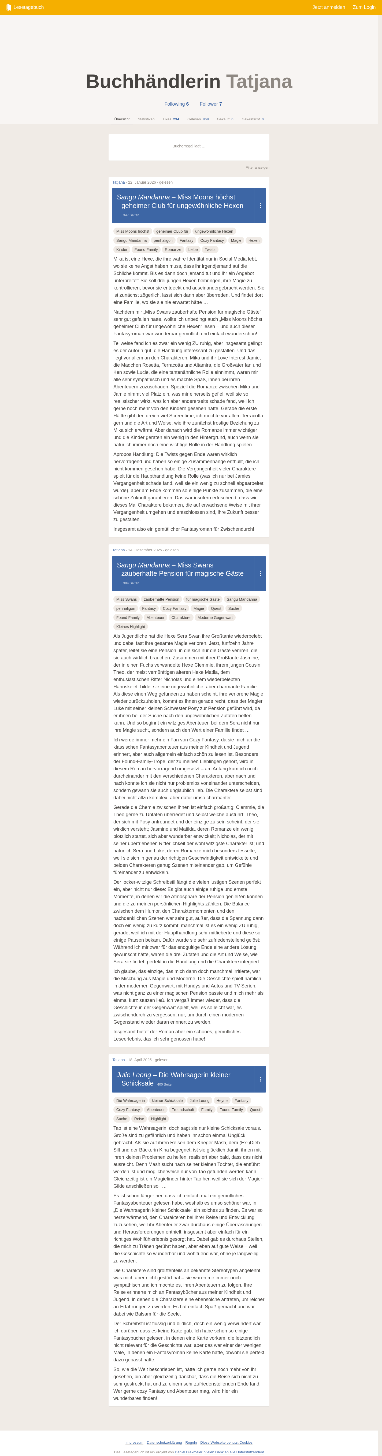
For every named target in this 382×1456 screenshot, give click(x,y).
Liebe (193, 249)
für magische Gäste (203, 591)
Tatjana (118, 182)
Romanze (173, 249)
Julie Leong (130, 1066)
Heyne (222, 1092)
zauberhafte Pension (161, 591)
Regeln (191, 1434)
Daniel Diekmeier (188, 1444)
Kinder (122, 249)
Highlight (158, 1110)
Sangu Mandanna (139, 197)
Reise (139, 1110)
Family (206, 1101)
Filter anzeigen (257, 167)
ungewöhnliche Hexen (214, 231)
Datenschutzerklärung (164, 1434)
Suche (233, 600)
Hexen (254, 240)
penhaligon (163, 240)
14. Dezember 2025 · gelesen (153, 550)
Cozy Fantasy (212, 240)
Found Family (146, 249)
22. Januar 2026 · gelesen (150, 182)
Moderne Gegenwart (215, 609)
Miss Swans (126, 591)
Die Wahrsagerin (130, 1092)
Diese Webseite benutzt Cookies (226, 1434)
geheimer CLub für (172, 231)
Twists (210, 249)
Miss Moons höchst (132, 231)
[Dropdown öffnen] (260, 205)
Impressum (134, 1434)
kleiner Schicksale (167, 1092)
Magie (236, 240)
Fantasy (186, 240)
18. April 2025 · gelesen (148, 1051)
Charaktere (181, 609)
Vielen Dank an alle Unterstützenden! (234, 1444)
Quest (216, 600)
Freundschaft (183, 1101)
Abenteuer (155, 609)
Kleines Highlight (130, 618)
